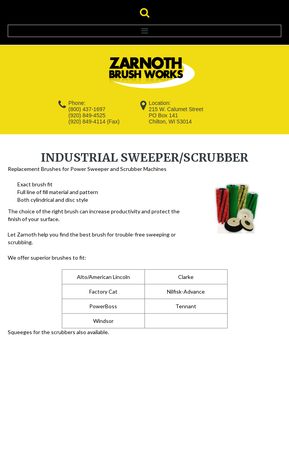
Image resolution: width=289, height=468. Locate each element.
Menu (144, 31)
